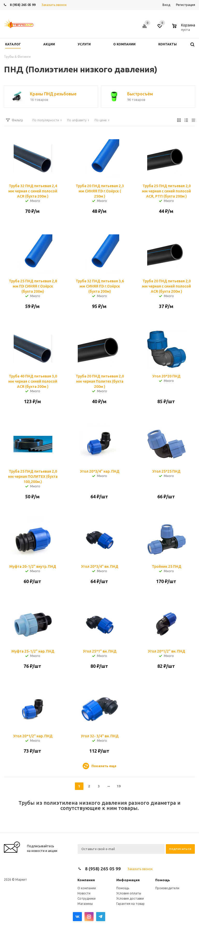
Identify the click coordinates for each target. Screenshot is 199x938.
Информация (128, 880)
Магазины (85, 903)
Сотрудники (86, 898)
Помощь (162, 880)
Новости (83, 893)
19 (118, 786)
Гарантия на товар (130, 903)
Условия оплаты (128, 893)
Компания (86, 880)
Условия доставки (130, 898)
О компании (86, 888)
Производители (167, 888)
